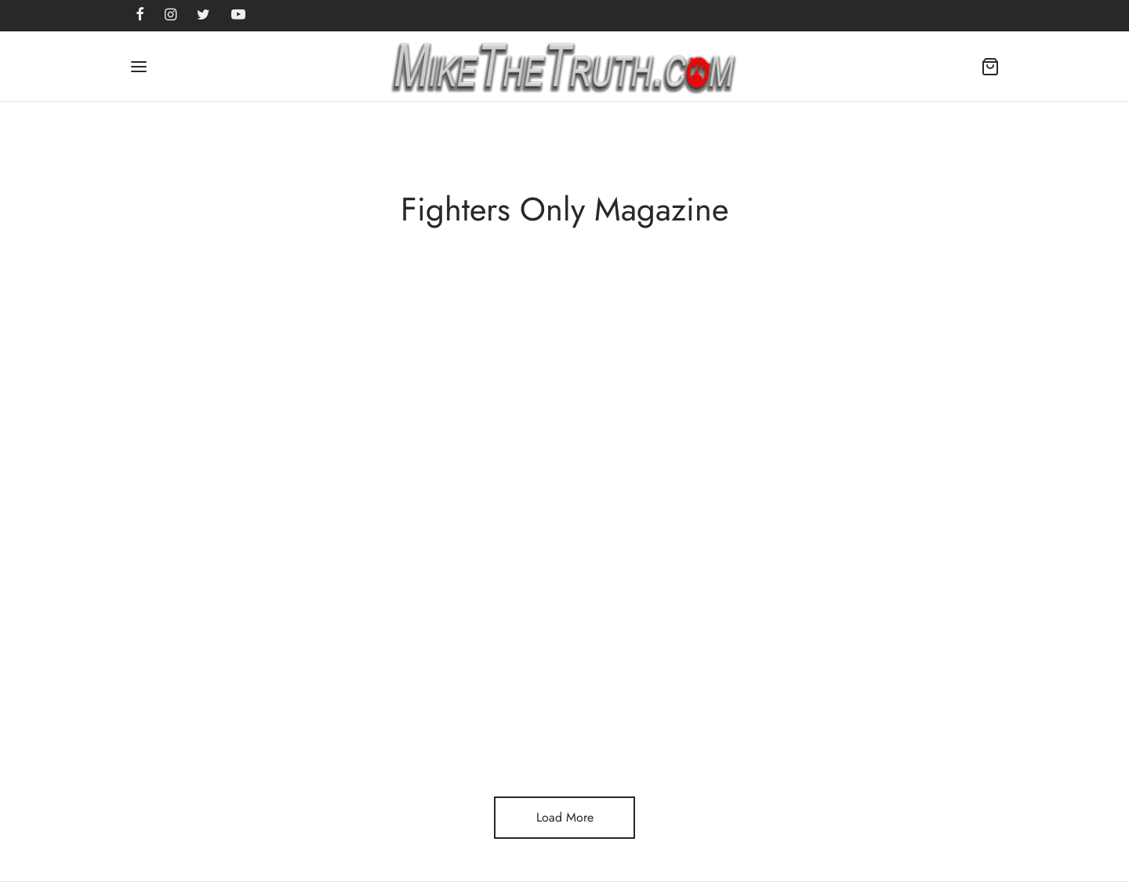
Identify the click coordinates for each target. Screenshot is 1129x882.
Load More (565, 817)
